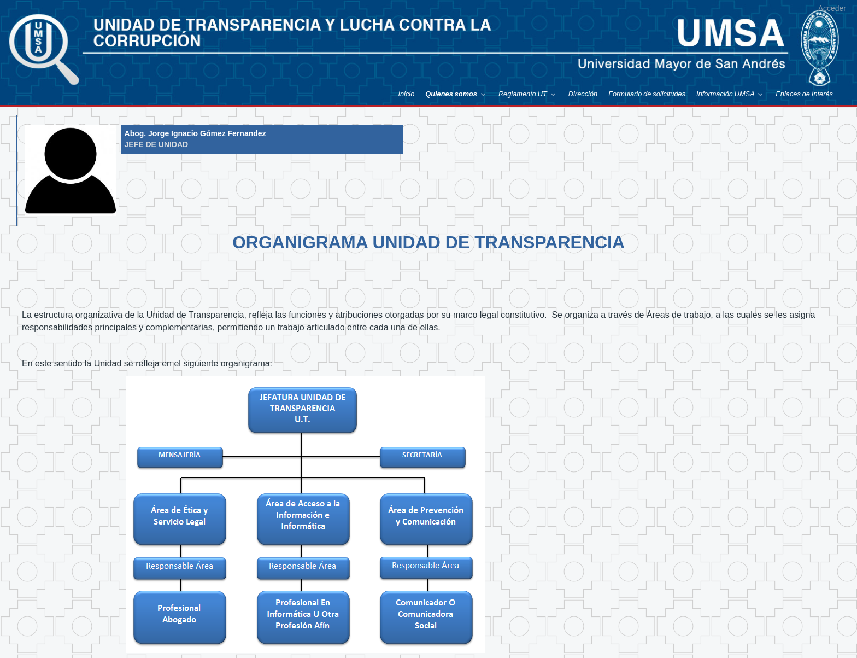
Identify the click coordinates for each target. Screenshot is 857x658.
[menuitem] (406, 93)
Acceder (832, 8)
